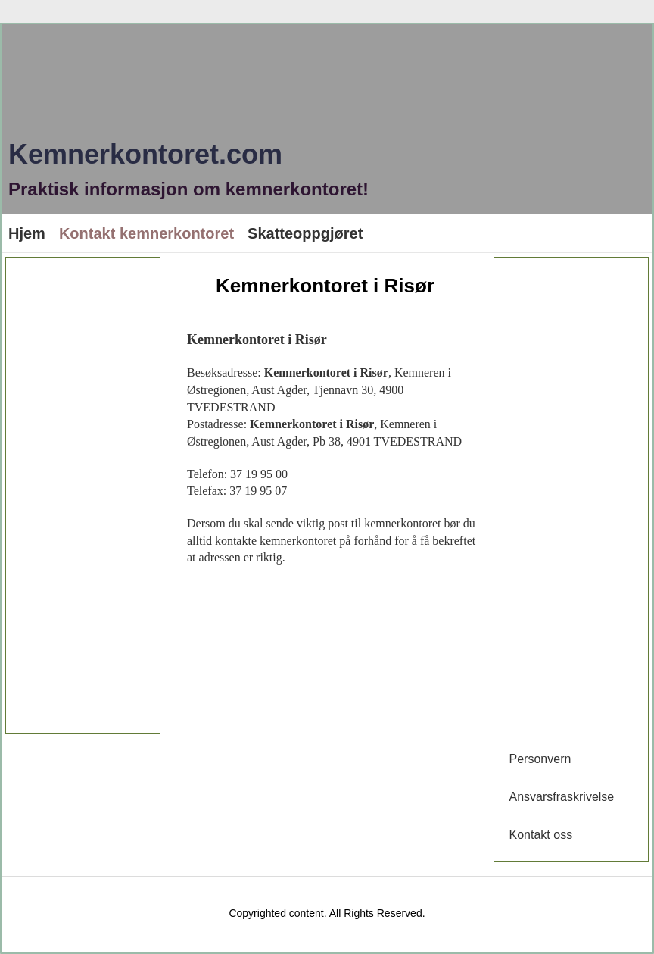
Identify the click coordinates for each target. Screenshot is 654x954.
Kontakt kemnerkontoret (146, 233)
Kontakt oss (541, 834)
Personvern (540, 758)
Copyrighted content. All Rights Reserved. (327, 913)
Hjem (26, 233)
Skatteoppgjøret (305, 233)
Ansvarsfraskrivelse (562, 796)
